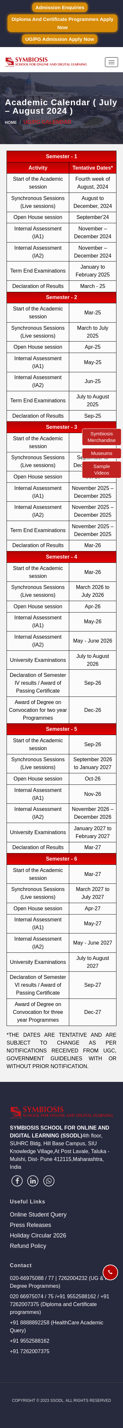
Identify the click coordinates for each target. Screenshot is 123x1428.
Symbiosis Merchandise (102, 437)
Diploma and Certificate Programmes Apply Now (62, 23)
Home (11, 122)
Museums (101, 453)
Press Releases (30, 1225)
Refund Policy (28, 1246)
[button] (111, 62)
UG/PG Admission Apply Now (59, 39)
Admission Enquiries (59, 7)
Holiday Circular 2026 (38, 1235)
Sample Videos (101, 469)
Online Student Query (38, 1214)
